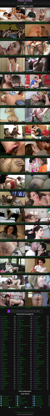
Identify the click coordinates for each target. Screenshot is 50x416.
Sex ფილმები (5, 398)
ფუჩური (36, 318)
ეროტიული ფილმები (23, 401)
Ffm (3, 351)
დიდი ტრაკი (38, 381)
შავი (3, 342)
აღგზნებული (38, 331)
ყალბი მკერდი (38, 389)
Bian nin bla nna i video (15, 407)
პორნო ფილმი (38, 396)
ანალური (21, 335)
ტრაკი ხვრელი (5, 383)
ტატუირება (21, 350)
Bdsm (20, 364)
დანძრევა (4, 350)
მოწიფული (21, 368)
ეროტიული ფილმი (39, 363)
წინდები (37, 385)
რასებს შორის (38, 348)
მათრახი (37, 366)
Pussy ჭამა (37, 370)
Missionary (21, 324)
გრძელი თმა (38, 364)
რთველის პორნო (39, 401)
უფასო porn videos (39, 403)
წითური (3, 348)
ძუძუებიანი (21, 316)
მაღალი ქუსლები (22, 374)
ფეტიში (20, 370)
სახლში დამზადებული (40, 337)
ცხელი (36, 335)
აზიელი (3, 329)
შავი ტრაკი (21, 377)
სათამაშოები (5, 335)
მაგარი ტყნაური (30, 407)
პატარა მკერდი (5, 322)
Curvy (3, 361)
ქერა (36, 320)
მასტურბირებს (5, 331)
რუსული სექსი (38, 405)
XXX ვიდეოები (5, 401)
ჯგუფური (4, 377)
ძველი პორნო (38, 398)
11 (34, 311)
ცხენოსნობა (21, 320)
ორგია (20, 385)
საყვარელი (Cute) (6, 327)
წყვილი (3, 344)
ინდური (20, 361)
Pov (19, 340)
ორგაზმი (20, 379)
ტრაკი (20, 318)
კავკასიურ (21, 357)
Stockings (21, 331)
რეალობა (21, 366)
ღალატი (37, 374)
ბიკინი (36, 387)
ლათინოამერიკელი (39, 361)
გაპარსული (4, 324)
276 (38, 311)
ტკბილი (37, 344)
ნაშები (36, 324)
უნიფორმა (4, 385)
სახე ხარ (37, 376)
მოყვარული (37, 329)
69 (35, 368)
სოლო (20, 342)
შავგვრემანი (38, 316)
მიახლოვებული (38, 355)
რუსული (4, 379)
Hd (19, 353)
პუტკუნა (36, 372)
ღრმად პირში (38, 333)
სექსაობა (4, 318)
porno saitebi (25, 1)
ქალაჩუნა (37, 357)
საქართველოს (38, 383)
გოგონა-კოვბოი (38, 325)
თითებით (37, 338)
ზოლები (37, 346)
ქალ (3, 357)
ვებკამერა (21, 383)
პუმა (3, 387)
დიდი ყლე (37, 340)
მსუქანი (20, 381)
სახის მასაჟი (4, 359)
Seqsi (20, 396)
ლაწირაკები (4, 325)
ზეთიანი (4, 370)
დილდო (37, 359)
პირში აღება (4, 316)
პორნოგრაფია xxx (6, 396)
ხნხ (19, 405)
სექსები (20, 400)
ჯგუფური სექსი (22, 359)
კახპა (20, 333)
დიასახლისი (4, 363)
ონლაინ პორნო (5, 405)
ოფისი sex (4, 374)
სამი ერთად (21, 329)
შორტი (20, 387)
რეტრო (3, 364)
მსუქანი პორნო (22, 398)
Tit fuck (20, 376)
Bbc (19, 346)
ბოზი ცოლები (5, 355)
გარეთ (3, 346)
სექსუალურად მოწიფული (24, 325)
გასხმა (3, 340)
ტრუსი (20, 338)
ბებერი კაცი (4, 381)
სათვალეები (38, 377)
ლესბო (20, 351)
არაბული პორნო (38, 400)
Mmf (19, 355)
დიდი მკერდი (5, 320)
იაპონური (4, 337)
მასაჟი (3, 389)
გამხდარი (21, 348)
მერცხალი (21, 389)
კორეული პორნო (6, 403)
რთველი (20, 363)
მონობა (3, 366)
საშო (20, 327)
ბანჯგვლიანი (5, 333)
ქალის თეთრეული (23, 344)
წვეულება (37, 379)
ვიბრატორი (4, 368)
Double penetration (6, 376)
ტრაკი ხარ (37, 353)
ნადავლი (37, 322)
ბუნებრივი (21, 337)
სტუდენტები (4, 353)
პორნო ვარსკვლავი (39, 342)
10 (31, 311)
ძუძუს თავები (5, 372)
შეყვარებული (5, 338)
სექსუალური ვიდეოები (7, 400)
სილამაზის (37, 327)
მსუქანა (20, 372)
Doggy (20, 322)
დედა (36, 350)
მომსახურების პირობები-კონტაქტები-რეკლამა (25, 412)
